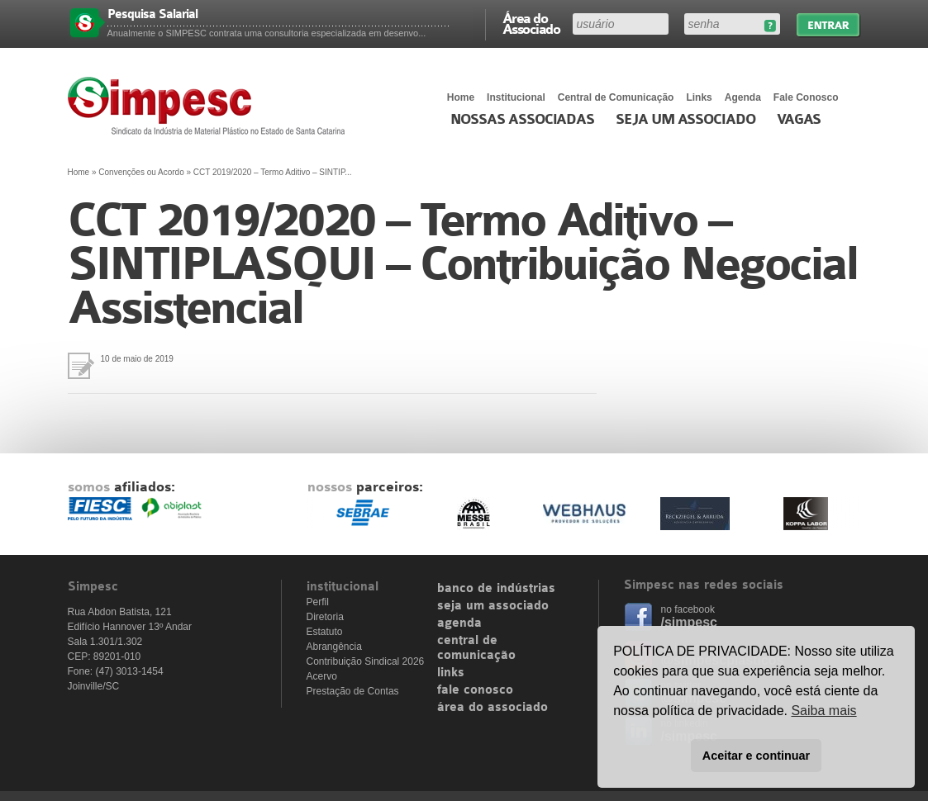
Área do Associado (531, 23)
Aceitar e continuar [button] (756, 755)
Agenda (743, 97)
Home (460, 97)
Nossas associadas (522, 119)
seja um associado (493, 606)
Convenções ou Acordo (140, 172)
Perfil (318, 602)
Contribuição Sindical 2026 (366, 661)
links (450, 673)
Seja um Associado (685, 119)
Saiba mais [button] (823, 711)
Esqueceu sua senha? (770, 26)
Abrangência (334, 646)
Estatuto (325, 631)
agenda (459, 623)
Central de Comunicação (616, 97)
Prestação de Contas (353, 691)
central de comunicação (476, 648)
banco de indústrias (496, 588)
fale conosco (475, 690)
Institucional (516, 97)
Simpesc (210, 106)
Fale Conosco (806, 97)
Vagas (799, 119)
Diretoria (325, 617)
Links (698, 97)
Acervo (322, 676)
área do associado (492, 707)
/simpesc (689, 622)
